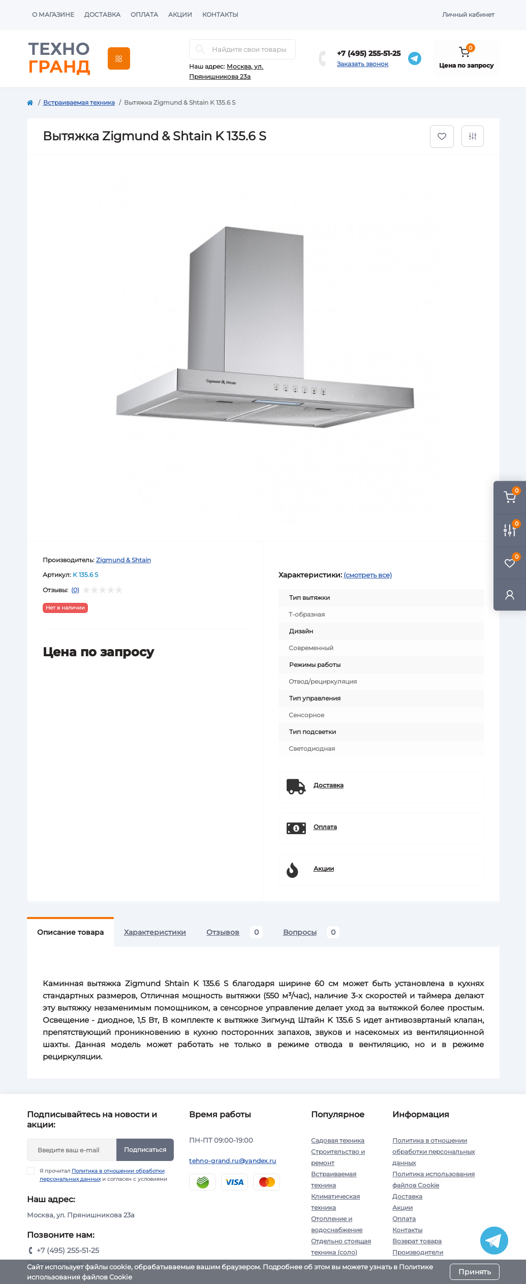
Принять (474, 1271)
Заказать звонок (362, 64)
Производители (417, 1252)
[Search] (200, 49)
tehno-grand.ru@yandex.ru (232, 1161)
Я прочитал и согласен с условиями (103, 1174)
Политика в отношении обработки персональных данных (433, 1152)
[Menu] (119, 58)
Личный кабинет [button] (468, 14)
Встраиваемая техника (79, 102)
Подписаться (145, 1149)
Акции (180, 14)
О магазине (53, 14)
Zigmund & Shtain (123, 560)
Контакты (220, 14)
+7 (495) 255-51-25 (368, 53)
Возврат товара (417, 1241)
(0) (75, 590)
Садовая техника (337, 1140)
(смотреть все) (368, 575)
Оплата (144, 14)
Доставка (102, 14)
